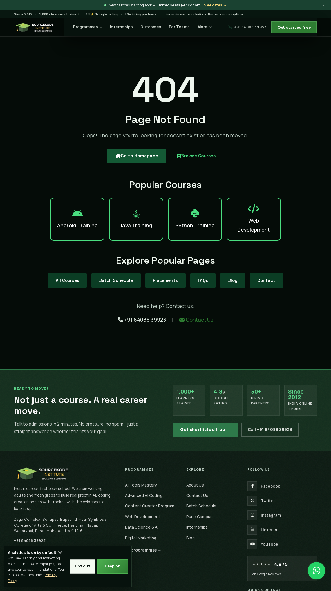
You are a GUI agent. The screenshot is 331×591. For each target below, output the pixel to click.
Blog (241, 275)
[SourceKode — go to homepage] (38, 27)
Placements (164, 275)
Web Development (142, 516)
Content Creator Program (149, 506)
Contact (279, 275)
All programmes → (143, 550)
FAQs (207, 275)
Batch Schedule (109, 275)
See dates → (215, 5)
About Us (195, 485)
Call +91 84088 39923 (270, 429)
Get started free (294, 27)
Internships (125, 26)
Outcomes (155, 26)
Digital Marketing (140, 537)
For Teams (183, 26)
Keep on (112, 566)
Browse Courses (198, 161)
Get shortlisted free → (205, 429)
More (208, 26)
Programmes (92, 26)
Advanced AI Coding (143, 495)
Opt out (81, 566)
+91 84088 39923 (247, 27)
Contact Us (196, 314)
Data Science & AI (141, 527)
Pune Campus (199, 516)
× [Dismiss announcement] (323, 5)
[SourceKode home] (63, 473)
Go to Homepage (133, 161)
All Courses (55, 275)
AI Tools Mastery (141, 485)
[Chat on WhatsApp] (316, 567)
